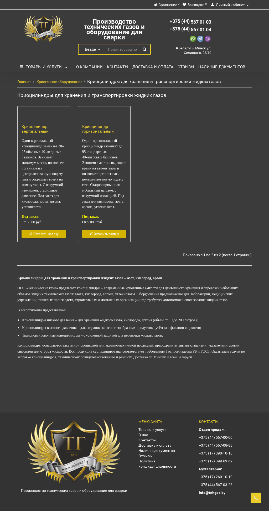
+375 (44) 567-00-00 (215, 437)
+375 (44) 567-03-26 (215, 485)
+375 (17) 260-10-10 (215, 477)
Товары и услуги (43, 65)
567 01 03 (190, 22)
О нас (143, 435)
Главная (24, 82)
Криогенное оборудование (59, 82)
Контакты (117, 67)
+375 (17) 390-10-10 (215, 453)
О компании (89, 67)
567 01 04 (190, 29)
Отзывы (186, 67)
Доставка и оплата (152, 67)
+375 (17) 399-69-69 (215, 461)
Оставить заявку (44, 273)
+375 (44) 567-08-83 (215, 445)
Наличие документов (221, 67)
